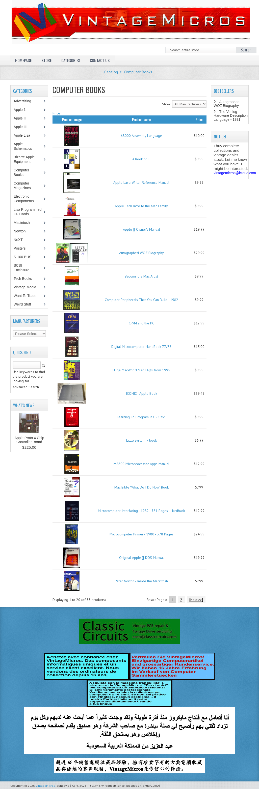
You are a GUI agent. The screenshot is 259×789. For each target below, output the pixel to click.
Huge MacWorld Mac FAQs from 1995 (141, 370)
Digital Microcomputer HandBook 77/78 (141, 346)
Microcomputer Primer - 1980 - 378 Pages (141, 534)
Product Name (141, 119)
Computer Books (138, 71)
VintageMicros (45, 785)
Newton (19, 231)
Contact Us (100, 60)
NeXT (18, 240)
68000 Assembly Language (141, 135)
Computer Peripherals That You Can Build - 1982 (141, 299)
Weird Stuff (25, 304)
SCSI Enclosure (24, 267)
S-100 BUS (25, 257)
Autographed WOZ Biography (141, 253)
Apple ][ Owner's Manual (141, 229)
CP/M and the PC (141, 323)
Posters (22, 248)
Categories (70, 60)
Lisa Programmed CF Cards (28, 211)
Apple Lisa (25, 135)
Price (56, 113)
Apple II (22, 118)
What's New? (24, 405)
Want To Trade (25, 296)
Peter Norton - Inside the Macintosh (141, 581)
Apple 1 (22, 110)
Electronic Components (26, 198)
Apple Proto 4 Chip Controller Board (29, 440)
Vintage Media (27, 287)
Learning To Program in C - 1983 (141, 417)
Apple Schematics (25, 146)
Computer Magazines (26, 185)
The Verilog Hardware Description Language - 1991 (231, 116)
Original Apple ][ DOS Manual (141, 557)
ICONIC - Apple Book (141, 393)
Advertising (25, 101)
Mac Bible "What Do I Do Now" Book (141, 487)
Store (46, 60)
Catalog (111, 71)
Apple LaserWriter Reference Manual (141, 182)
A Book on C (141, 159)
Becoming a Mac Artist (141, 276)
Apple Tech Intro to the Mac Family (141, 206)
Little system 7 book (141, 440)
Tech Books (26, 279)
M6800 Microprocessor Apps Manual (141, 464)
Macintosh (24, 223)
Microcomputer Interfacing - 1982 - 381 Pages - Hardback (141, 510)
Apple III (23, 127)
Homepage (23, 60)
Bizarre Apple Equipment (25, 159)
